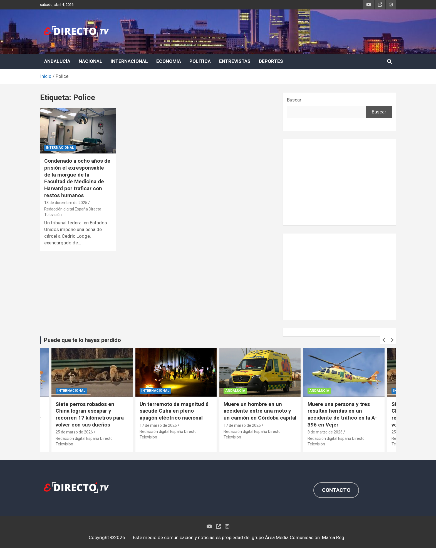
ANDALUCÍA (57, 61)
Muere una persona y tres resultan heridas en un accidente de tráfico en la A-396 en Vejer (342, 414)
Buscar (294, 100)
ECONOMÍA (168, 61)
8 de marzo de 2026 (325, 432)
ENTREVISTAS (235, 61)
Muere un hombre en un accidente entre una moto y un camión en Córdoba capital (260, 411)
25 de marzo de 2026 (74, 432)
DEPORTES (271, 61)
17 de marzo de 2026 (158, 425)
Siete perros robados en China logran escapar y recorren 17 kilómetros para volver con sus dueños (90, 414)
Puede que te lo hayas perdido (82, 340)
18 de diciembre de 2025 (65, 202)
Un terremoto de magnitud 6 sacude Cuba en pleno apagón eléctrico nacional (174, 411)
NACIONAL (90, 61)
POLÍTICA (200, 61)
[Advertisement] (339, 182)
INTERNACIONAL (129, 61)
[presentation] (384, 340)
